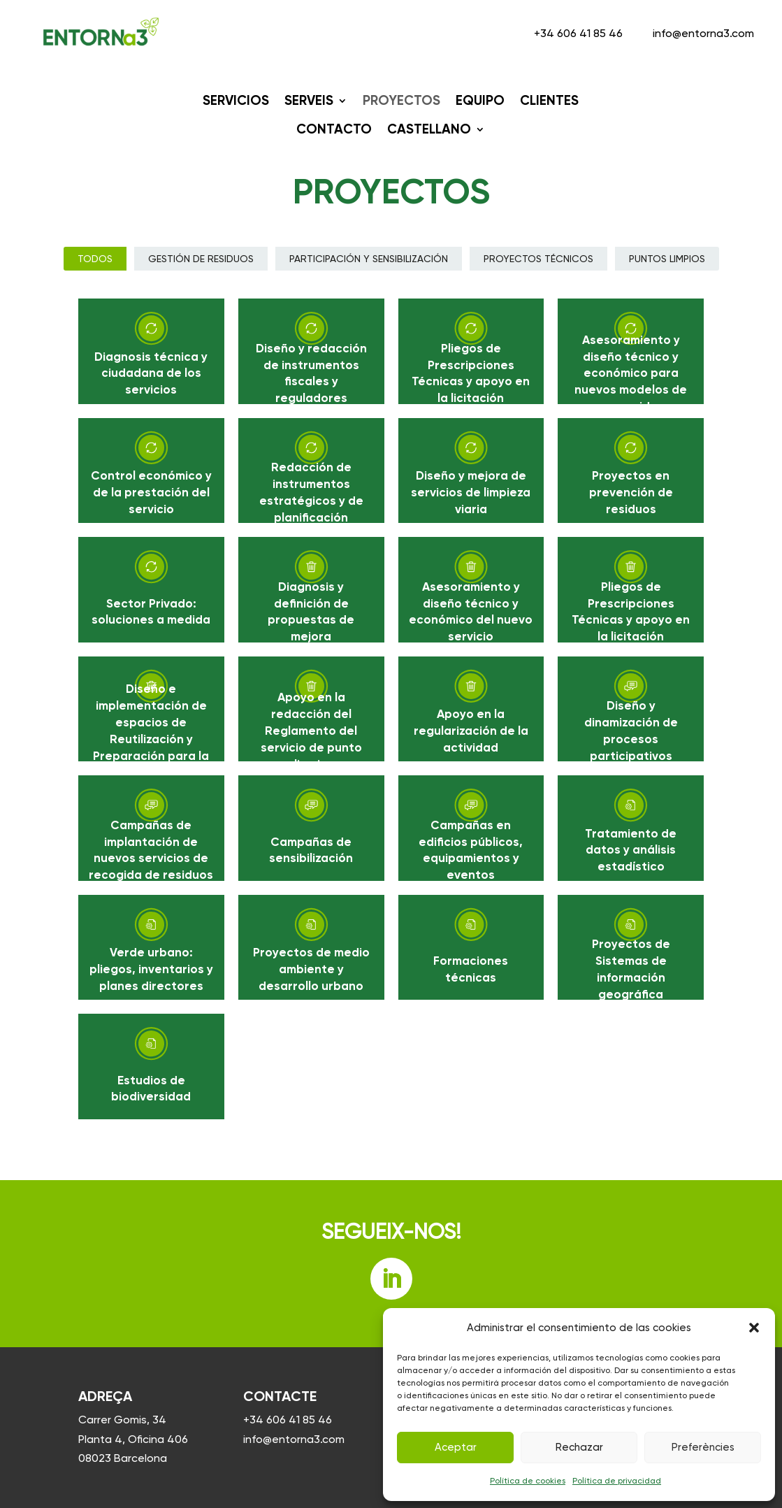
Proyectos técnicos (538, 258)
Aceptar (456, 1447)
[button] (754, 1328)
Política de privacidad (616, 1481)
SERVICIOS (236, 100)
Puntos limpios (667, 258)
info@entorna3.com (703, 33)
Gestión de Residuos (201, 258)
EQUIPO (480, 100)
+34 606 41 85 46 (579, 33)
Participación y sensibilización (368, 258)
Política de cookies (527, 1481)
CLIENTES (549, 100)
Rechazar (579, 1447)
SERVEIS (308, 100)
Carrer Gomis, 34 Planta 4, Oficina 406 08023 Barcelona (133, 1438)
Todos (95, 258)
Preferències (703, 1447)
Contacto (334, 129)
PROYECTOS (401, 100)
